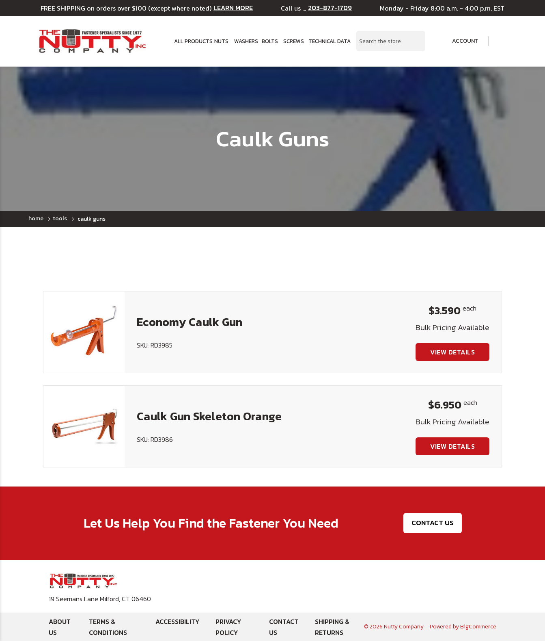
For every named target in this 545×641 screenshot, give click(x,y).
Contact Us (432, 522)
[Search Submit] (414, 41)
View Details (452, 352)
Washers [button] (245, 41)
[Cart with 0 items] (502, 41)
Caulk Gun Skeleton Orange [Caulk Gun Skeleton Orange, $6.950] (209, 416)
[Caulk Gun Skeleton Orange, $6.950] (84, 426)
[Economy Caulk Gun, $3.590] (84, 332)
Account (459, 41)
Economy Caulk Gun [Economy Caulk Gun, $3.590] (189, 321)
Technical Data (327, 41)
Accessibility (177, 621)
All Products (191, 41)
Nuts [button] (221, 41)
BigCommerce (478, 626)
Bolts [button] (270, 41)
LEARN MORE (233, 8)
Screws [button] (293, 41)
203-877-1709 (330, 8)
